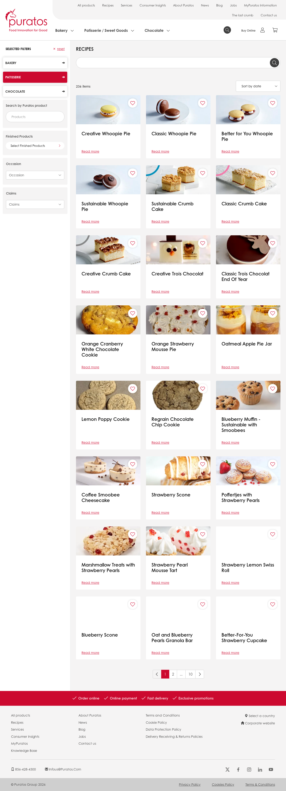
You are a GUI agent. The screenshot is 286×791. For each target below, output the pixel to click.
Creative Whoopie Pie (106, 133)
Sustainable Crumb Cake (172, 206)
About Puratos (183, 5)
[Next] (199, 674)
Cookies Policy (223, 784)
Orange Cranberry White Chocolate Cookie (102, 349)
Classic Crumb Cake (244, 203)
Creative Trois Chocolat (177, 273)
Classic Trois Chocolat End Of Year (246, 276)
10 (190, 674)
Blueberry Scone (100, 635)
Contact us (269, 15)
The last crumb (242, 15)
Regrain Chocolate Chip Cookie (173, 422)
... (181, 674)
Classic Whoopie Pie (174, 133)
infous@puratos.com (63, 769)
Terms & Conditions (260, 784)
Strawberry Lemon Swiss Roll (248, 567)
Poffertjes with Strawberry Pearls (241, 497)
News (205, 5)
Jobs (233, 5)
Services (126, 5)
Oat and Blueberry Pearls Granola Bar (172, 637)
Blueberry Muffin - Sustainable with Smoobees (241, 424)
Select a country (260, 715)
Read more (90, 151)
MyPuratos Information (260, 5)
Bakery (61, 30)
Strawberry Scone (171, 494)
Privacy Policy (190, 784)
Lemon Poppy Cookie (106, 419)
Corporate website (258, 723)
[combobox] (35, 116)
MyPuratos (19, 743)
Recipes (108, 5)
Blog (219, 5)
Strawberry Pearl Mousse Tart (170, 567)
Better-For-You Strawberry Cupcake (244, 637)
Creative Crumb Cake (106, 273)
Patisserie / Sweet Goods (106, 30)
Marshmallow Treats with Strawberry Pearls (108, 567)
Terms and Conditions (163, 715)
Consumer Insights (153, 5)
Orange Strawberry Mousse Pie (173, 346)
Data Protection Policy (163, 729)
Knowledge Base (24, 750)
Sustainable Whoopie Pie (105, 206)
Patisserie (35, 77)
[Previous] (157, 674)
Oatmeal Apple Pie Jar (247, 343)
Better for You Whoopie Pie (247, 136)
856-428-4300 (23, 769)
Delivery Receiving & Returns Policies (174, 736)
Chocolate (154, 30)
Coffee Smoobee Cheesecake (101, 497)
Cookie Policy (156, 722)
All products (86, 5)
